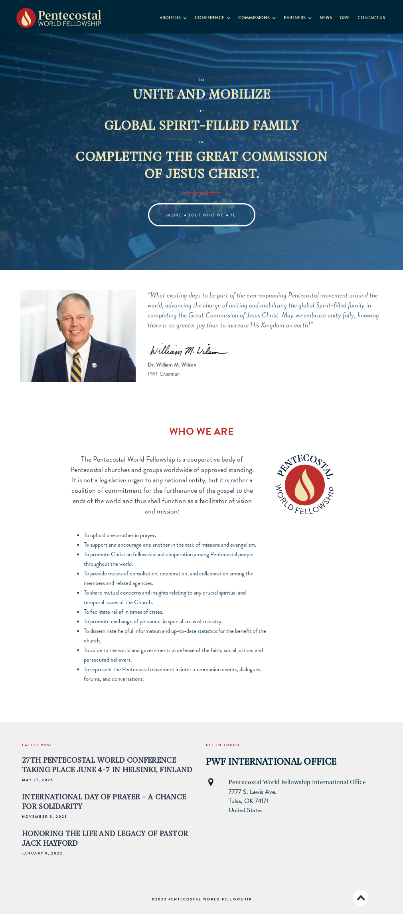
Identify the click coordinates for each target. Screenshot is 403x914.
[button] (173, 16)
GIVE (345, 17)
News (326, 17)
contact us (371, 17)
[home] (59, 15)
